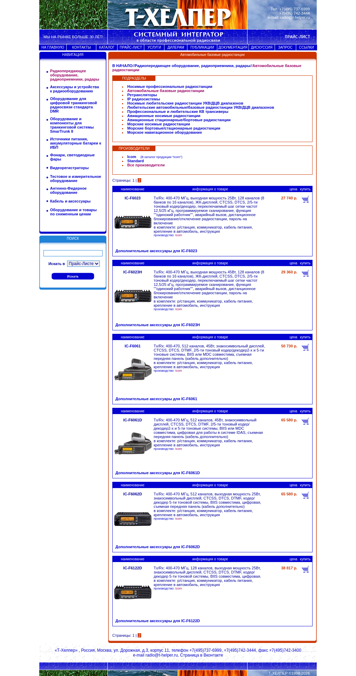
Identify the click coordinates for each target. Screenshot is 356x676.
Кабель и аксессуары (70, 201)
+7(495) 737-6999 (294, 9)
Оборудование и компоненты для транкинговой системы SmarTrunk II (72, 125)
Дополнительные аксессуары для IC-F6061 (156, 399)
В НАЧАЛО (122, 66)
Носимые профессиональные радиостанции (169, 86)
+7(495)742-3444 (240, 650)
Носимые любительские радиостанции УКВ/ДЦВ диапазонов (185, 103)
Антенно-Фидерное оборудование (68, 190)
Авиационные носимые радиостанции (163, 116)
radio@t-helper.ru (295, 17)
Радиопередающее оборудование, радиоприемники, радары (192, 66)
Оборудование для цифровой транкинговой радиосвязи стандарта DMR (73, 105)
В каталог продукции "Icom (160, 157)
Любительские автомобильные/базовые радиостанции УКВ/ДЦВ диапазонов (200, 107)
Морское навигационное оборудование (164, 132)
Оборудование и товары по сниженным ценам (73, 212)
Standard (135, 161)
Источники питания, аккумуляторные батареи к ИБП (75, 143)
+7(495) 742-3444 (294, 13)
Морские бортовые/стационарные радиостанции (173, 128)
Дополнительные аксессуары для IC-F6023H (157, 325)
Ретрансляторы (142, 95)
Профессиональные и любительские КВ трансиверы (177, 111)
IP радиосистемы (143, 99)
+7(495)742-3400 (285, 650)
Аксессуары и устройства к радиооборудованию (74, 89)
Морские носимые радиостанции (158, 124)
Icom (131, 157)
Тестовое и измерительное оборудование (75, 178)
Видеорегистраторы (69, 168)
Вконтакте (213, 655)
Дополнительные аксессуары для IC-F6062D (157, 547)
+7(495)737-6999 (205, 650)
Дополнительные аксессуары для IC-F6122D (157, 621)
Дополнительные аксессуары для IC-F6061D (157, 473)
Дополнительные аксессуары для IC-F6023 (156, 251)
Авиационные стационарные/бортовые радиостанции (178, 120)
